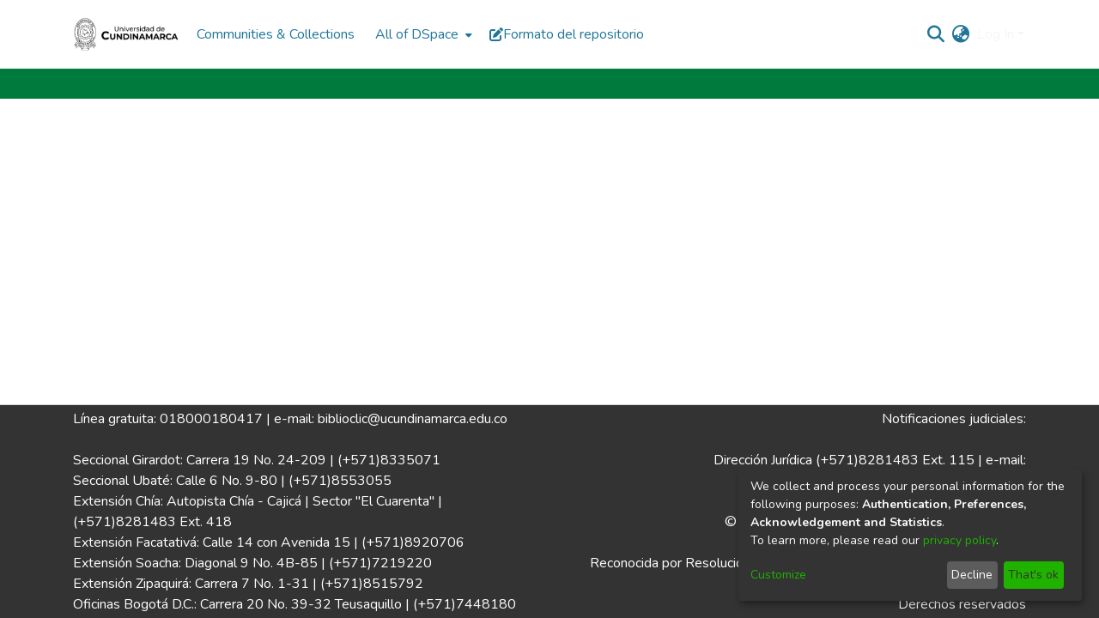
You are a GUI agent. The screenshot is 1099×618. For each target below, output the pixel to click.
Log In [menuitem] (995, 34)
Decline (972, 574)
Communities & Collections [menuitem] (276, 34)
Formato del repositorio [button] (566, 34)
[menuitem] (422, 34)
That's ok (1033, 574)
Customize (778, 574)
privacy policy (959, 540)
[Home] (126, 34)
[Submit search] (936, 34)
